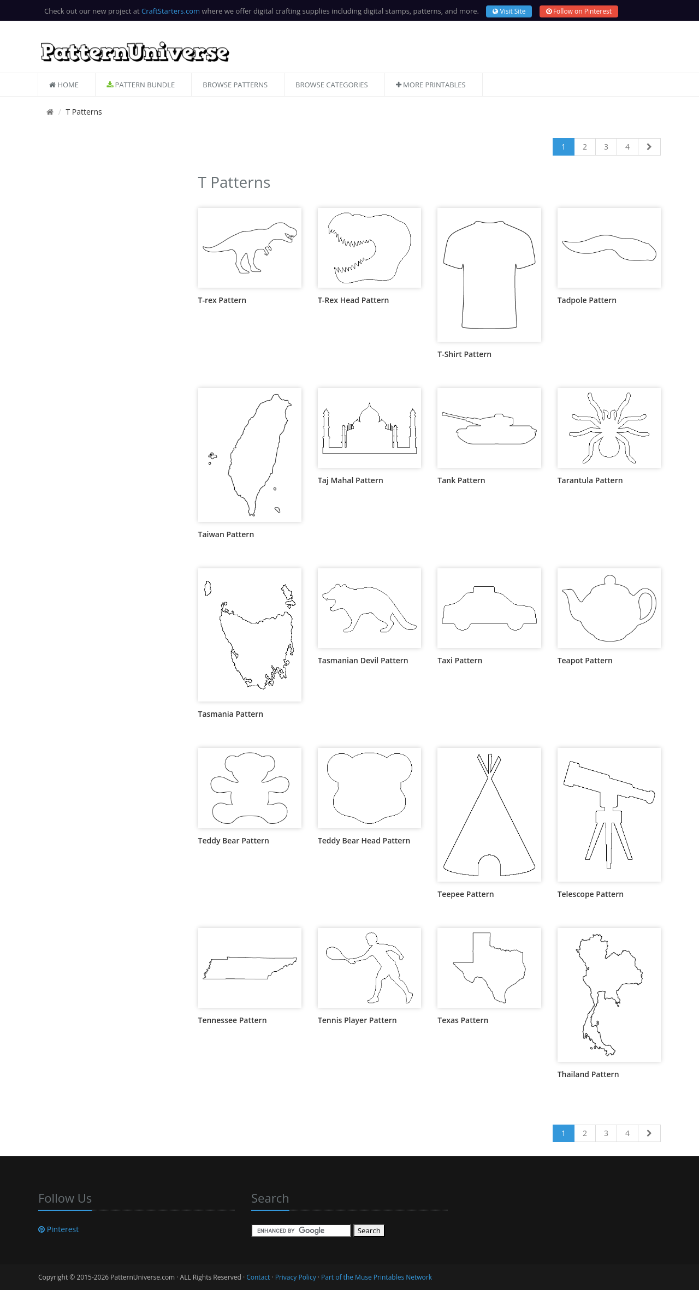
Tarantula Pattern (590, 480)
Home (64, 85)
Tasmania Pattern (231, 714)
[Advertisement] (110, 333)
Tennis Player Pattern (357, 1020)
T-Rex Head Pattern (353, 300)
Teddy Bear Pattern (233, 840)
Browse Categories (331, 85)
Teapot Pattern (585, 660)
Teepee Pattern (465, 894)
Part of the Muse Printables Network (376, 1277)
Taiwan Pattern (226, 534)
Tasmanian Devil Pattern (363, 660)
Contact (258, 1277)
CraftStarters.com (170, 11)
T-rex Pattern (222, 300)
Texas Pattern (462, 1020)
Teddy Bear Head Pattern (364, 840)
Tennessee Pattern (232, 1020)
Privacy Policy (295, 1277)
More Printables (431, 85)
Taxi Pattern (459, 660)
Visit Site (509, 11)
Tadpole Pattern (587, 300)
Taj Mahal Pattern (350, 480)
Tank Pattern (461, 480)
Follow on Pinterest (579, 11)
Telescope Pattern (591, 894)
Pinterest (58, 1229)
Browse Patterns (235, 85)
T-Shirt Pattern (464, 354)
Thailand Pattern (588, 1074)
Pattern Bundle (140, 85)
